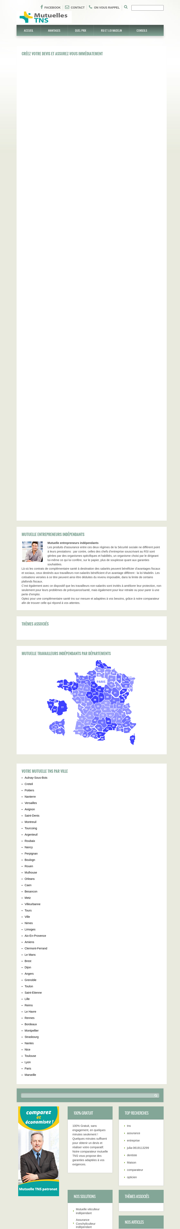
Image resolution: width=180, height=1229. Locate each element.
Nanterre (30, 608)
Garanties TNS (26, 1186)
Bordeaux (31, 836)
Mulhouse (31, 684)
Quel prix (80, 30)
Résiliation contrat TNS (141, 1054)
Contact (75, 7)
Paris (28, 880)
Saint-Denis (32, 627)
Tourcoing (31, 640)
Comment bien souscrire (142, 1046)
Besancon (31, 703)
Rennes (30, 829)
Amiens (29, 753)
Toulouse (30, 867)
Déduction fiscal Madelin (142, 1061)
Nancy (29, 659)
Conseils (141, 30)
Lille (27, 810)
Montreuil (31, 633)
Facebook (50, 7)
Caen (28, 697)
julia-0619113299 (138, 959)
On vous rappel (104, 7)
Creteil (29, 595)
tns (129, 937)
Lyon (28, 874)
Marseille (30, 886)
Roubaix (30, 652)
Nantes (29, 855)
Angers (29, 785)
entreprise (133, 952)
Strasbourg (32, 848)
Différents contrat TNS (61, 1195)
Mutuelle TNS (25, 1160)
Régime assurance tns (61, 1162)
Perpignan (31, 665)
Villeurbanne (33, 715)
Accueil (28, 30)
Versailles (31, 614)
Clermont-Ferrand (36, 760)
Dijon (28, 779)
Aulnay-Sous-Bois (36, 589)
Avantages (54, 30)
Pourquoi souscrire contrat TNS (67, 1202)
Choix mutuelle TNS (29, 1199)
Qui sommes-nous (59, 1182)
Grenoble (31, 791)
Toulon (29, 798)
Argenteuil (31, 646)
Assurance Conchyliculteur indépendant (86, 1035)
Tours (28, 722)
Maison (131, 974)
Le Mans (30, 766)
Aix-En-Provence (35, 747)
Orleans (30, 690)
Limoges (30, 741)
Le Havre (30, 823)
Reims (29, 817)
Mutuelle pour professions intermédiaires (85, 1070)
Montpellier (32, 842)
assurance (133, 945)
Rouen (29, 678)
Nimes (29, 734)
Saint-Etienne (33, 804)
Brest (28, 772)
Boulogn (30, 671)
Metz (28, 709)
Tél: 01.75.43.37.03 (59, 1175)
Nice (27, 861)
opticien (132, 989)
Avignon (30, 621)
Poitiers (29, 602)
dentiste (132, 967)
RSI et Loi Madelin (111, 30)
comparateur (135, 981)
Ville (27, 728)
